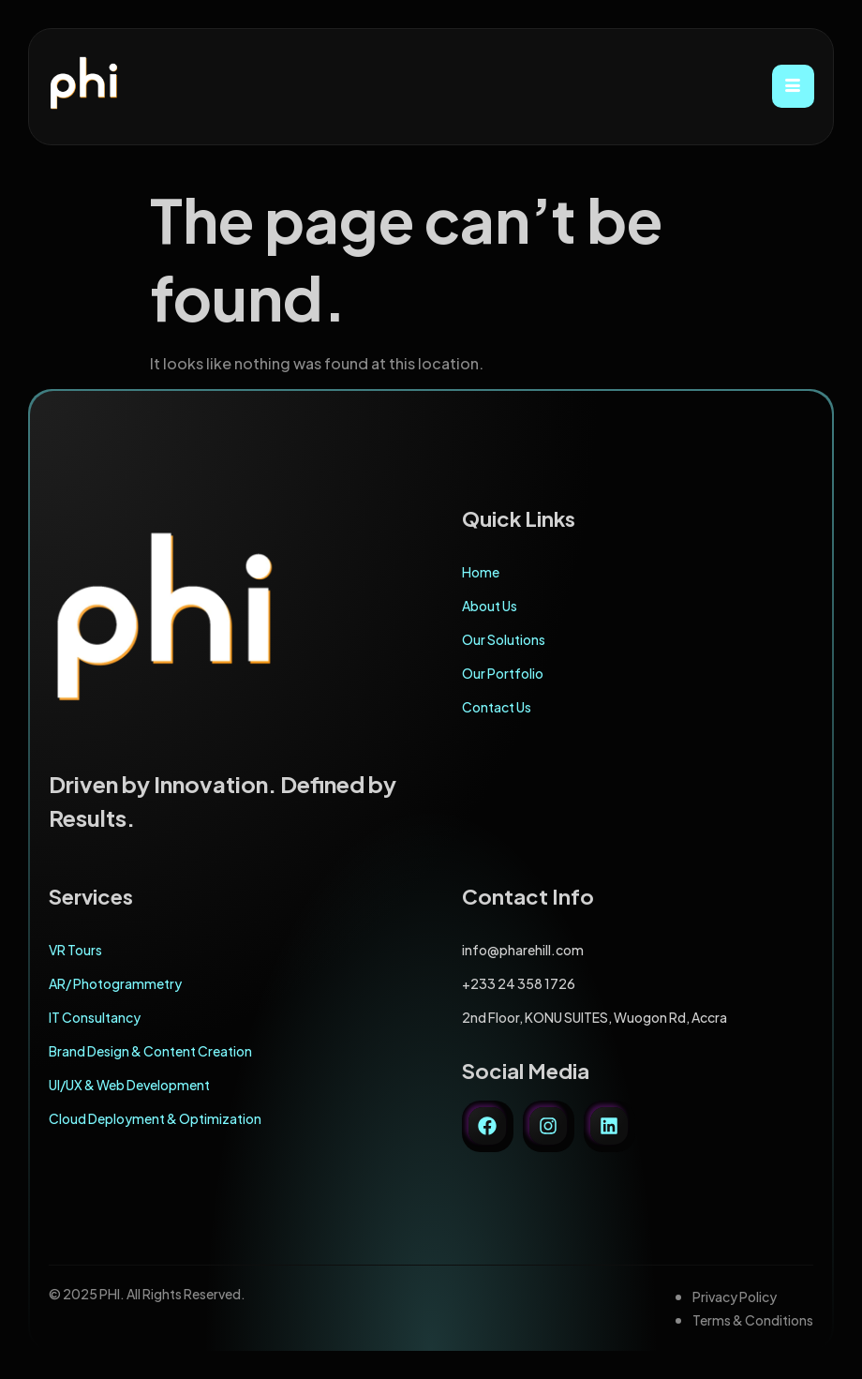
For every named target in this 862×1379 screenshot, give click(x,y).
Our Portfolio (502, 673)
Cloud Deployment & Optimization (155, 1118)
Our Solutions (503, 639)
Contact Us (496, 706)
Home (480, 571)
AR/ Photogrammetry (115, 983)
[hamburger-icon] (793, 87)
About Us (489, 605)
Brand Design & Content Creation (150, 1050)
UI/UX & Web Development (129, 1084)
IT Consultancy (95, 1017)
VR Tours (75, 949)
